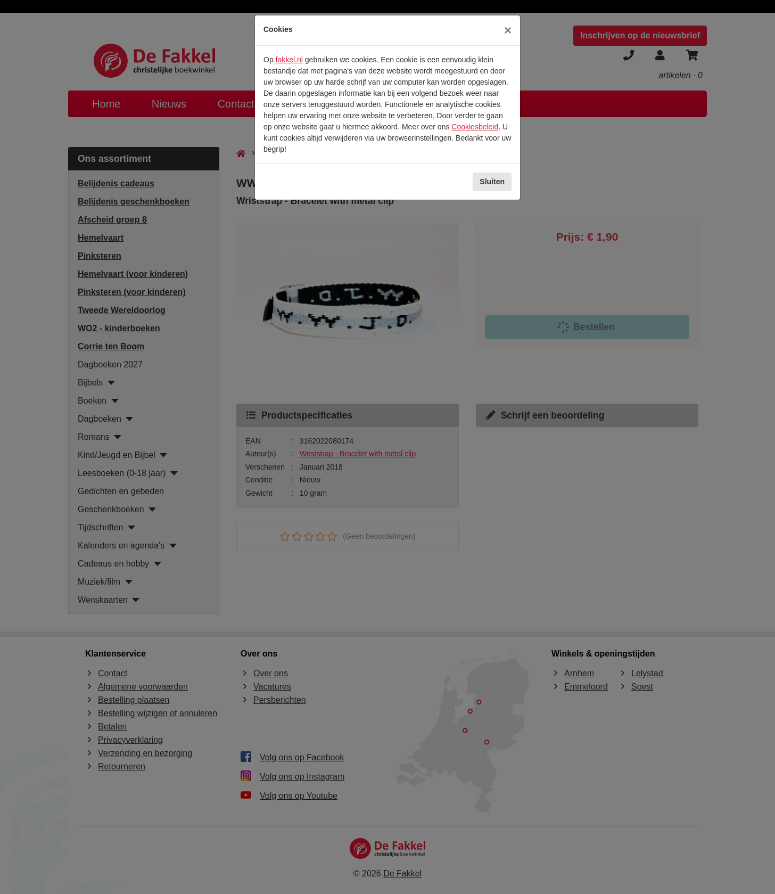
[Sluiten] (508, 30)
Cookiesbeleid (474, 126)
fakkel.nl (289, 59)
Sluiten (492, 181)
